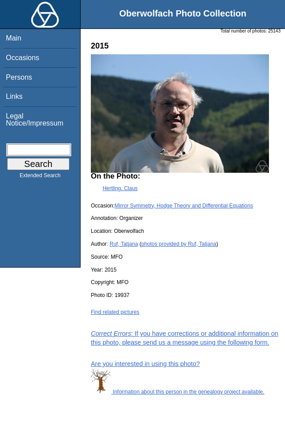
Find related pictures (115, 312)
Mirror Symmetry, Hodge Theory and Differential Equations (183, 206)
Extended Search (40, 177)
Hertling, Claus (120, 188)
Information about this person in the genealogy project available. (178, 392)
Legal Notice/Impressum (34, 119)
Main (13, 38)
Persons (19, 77)
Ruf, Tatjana (124, 244)
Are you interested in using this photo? (145, 363)
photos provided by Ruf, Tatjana (178, 244)
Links (14, 96)
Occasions (22, 57)
